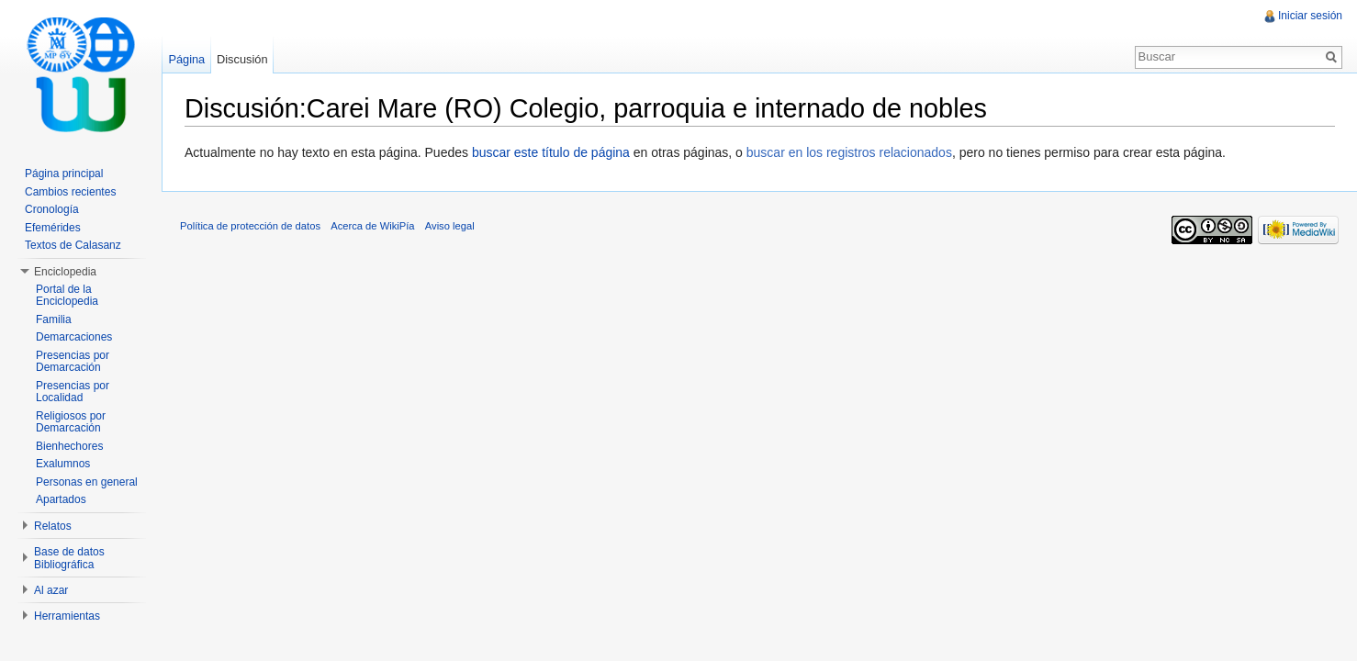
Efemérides (53, 227)
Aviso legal (450, 225)
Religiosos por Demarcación (71, 422)
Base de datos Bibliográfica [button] (69, 558)
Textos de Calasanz (73, 245)
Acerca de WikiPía (372, 225)
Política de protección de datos (250, 225)
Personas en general (87, 482)
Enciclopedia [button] (65, 271)
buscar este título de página (551, 152)
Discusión (242, 59)
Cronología (52, 209)
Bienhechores (69, 446)
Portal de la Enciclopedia (67, 295)
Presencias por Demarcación (72, 362)
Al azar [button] (51, 590)
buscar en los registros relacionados (849, 152)
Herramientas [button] (67, 616)
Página (186, 59)
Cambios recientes (70, 191)
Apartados (61, 499)
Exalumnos (63, 463)
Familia (54, 319)
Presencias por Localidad (72, 392)
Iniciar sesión (1310, 15)
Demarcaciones (74, 336)
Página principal (64, 173)
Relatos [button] (53, 526)
